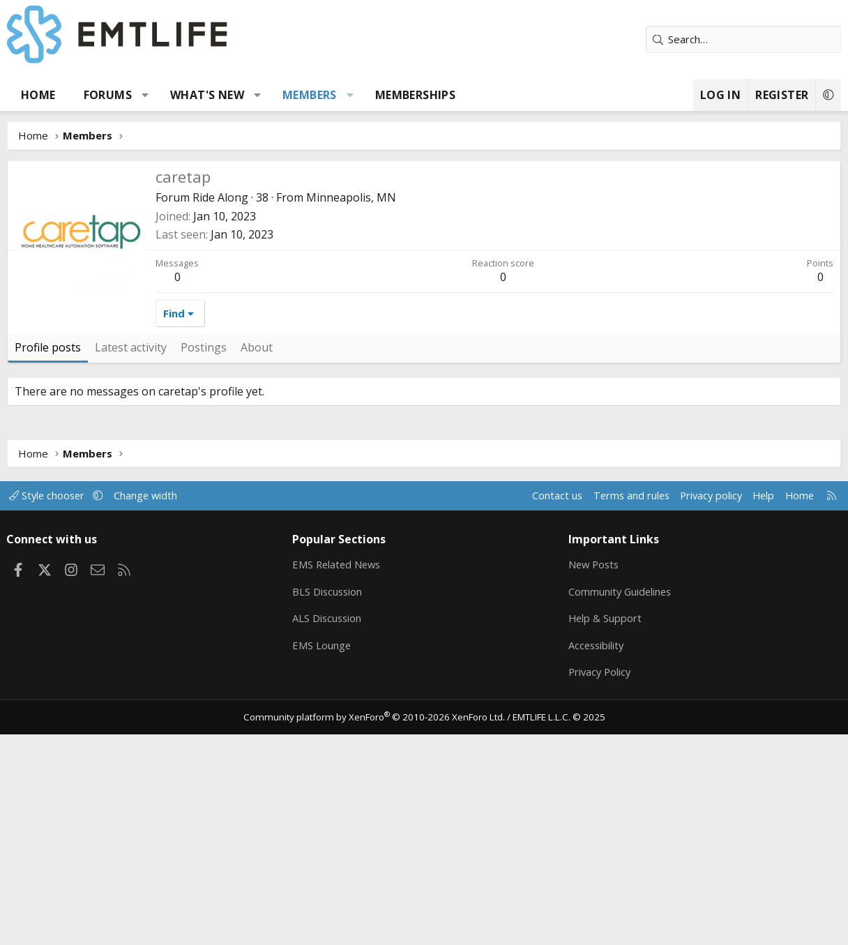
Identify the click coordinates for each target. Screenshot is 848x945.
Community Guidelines (620, 801)
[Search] (743, 39)
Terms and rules (619, 704)
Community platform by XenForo (377, 928)
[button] (145, 95)
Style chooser (54, 704)
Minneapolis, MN (351, 406)
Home (38, 95)
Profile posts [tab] (48, 556)
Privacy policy (701, 704)
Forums (108, 95)
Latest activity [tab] (131, 556)
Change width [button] (154, 704)
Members (309, 95)
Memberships (415, 95)
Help (756, 704)
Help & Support (604, 828)
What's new (207, 95)
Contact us (543, 704)
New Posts (594, 773)
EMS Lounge (323, 855)
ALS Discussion (329, 828)
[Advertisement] (424, 265)
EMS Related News (340, 773)
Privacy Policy (600, 882)
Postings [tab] (204, 556)
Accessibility (596, 855)
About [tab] (257, 556)
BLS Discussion (329, 801)
